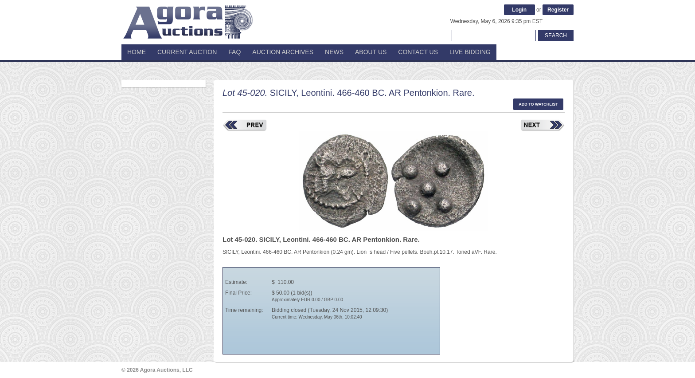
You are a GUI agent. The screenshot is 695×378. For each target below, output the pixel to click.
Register (558, 10)
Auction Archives (282, 51)
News (334, 51)
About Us (371, 51)
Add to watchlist (538, 104)
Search (556, 35)
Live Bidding (470, 51)
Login (519, 10)
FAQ (234, 51)
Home (136, 51)
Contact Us (418, 51)
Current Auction (187, 51)
